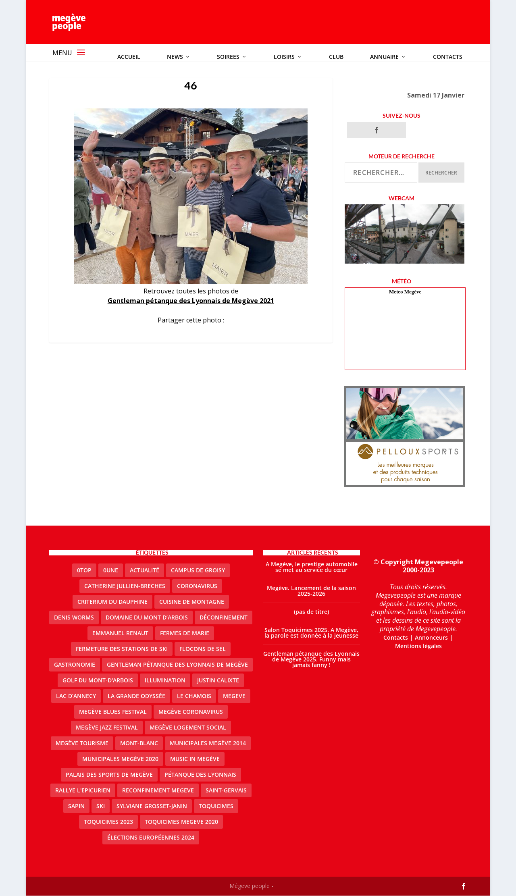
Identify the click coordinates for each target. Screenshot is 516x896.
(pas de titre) (311, 612)
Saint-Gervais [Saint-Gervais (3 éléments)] (226, 790)
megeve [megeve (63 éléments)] (234, 696)
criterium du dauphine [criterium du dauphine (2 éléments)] (112, 602)
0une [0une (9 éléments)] (110, 570)
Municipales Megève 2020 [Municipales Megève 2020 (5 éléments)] (120, 759)
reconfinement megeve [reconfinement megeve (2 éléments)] (158, 790)
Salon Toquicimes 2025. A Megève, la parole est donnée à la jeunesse (311, 633)
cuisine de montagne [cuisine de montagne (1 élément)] (191, 602)
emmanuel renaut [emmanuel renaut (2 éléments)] (120, 633)
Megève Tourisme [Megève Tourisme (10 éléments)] (82, 743)
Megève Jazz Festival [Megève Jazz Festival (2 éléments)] (107, 728)
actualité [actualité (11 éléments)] (144, 570)
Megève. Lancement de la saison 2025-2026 (311, 591)
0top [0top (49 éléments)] (84, 570)
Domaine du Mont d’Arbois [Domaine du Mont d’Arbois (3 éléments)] (147, 618)
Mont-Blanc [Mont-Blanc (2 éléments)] (139, 743)
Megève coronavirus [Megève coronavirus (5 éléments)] (190, 712)
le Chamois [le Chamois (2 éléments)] (194, 696)
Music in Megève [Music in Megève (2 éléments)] (195, 759)
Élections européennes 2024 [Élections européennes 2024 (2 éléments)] (150, 838)
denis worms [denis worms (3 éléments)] (74, 618)
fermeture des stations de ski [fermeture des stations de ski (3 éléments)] (122, 649)
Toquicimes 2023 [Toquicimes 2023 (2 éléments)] (108, 822)
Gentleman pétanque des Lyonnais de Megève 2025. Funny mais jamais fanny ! (311, 659)
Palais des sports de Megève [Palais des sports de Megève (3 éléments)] (109, 775)
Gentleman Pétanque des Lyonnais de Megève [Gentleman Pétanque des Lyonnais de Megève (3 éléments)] (177, 665)
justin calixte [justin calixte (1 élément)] (218, 680)
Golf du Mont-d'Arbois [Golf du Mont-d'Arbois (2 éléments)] (97, 680)
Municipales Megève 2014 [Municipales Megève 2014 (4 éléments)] (208, 743)
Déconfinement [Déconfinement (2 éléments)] (224, 618)
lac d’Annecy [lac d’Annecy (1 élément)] (76, 696)
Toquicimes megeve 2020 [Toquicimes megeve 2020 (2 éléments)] (181, 822)
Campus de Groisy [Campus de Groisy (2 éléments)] (198, 570)
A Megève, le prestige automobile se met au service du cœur (312, 567)
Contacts (395, 638)
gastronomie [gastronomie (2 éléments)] (74, 665)
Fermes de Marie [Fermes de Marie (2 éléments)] (184, 633)
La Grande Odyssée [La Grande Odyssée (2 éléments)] (136, 696)
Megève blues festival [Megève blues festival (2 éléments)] (113, 712)
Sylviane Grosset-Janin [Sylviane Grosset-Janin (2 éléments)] (152, 806)
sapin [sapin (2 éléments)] (76, 806)
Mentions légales (418, 646)
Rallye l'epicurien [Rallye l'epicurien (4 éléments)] (82, 790)
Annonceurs (431, 638)
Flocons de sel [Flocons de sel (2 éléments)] (202, 649)
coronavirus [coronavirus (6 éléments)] (197, 586)
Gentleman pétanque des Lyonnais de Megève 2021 (191, 301)
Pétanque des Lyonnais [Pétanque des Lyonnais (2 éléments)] (200, 775)
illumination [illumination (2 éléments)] (165, 680)
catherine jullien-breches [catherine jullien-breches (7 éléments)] (124, 586)
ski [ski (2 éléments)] (100, 806)
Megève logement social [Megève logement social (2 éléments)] (188, 728)
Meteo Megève (405, 292)
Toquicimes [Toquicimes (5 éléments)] (216, 806)
